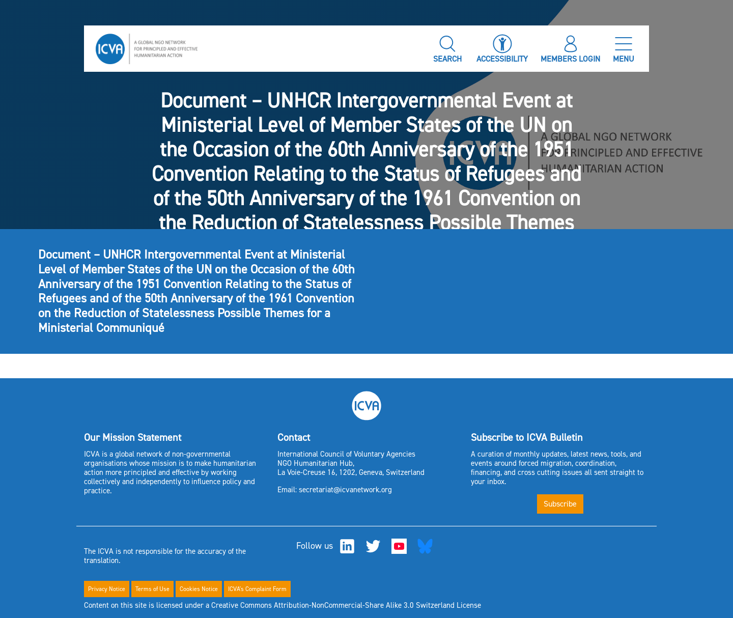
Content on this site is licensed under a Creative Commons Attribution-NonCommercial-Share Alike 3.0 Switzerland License (282, 605)
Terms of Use (152, 589)
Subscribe (560, 503)
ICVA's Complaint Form (257, 589)
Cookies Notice (199, 589)
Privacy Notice (106, 589)
